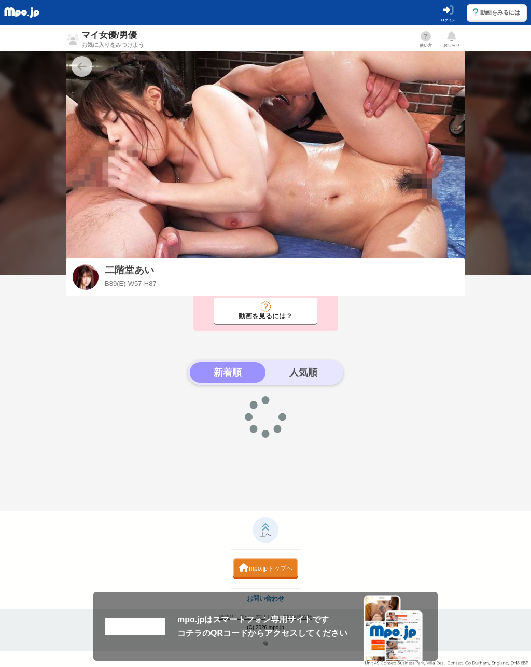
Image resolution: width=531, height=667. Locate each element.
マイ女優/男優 (112, 39)
